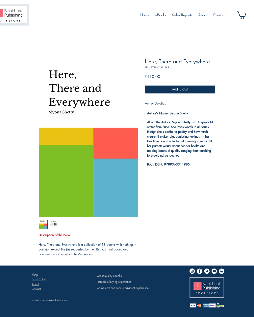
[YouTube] (214, 271)
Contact (36, 289)
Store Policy (39, 279)
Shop (35, 275)
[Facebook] (199, 271)
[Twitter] (207, 271)
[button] (241, 15)
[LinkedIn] (221, 271)
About (35, 284)
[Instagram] (192, 271)
